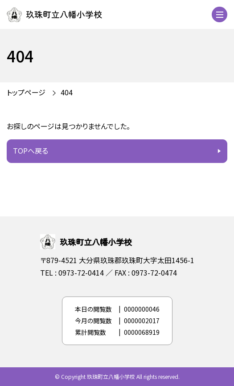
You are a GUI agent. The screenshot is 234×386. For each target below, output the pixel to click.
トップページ (26, 92)
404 (67, 92)
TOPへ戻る (30, 150)
